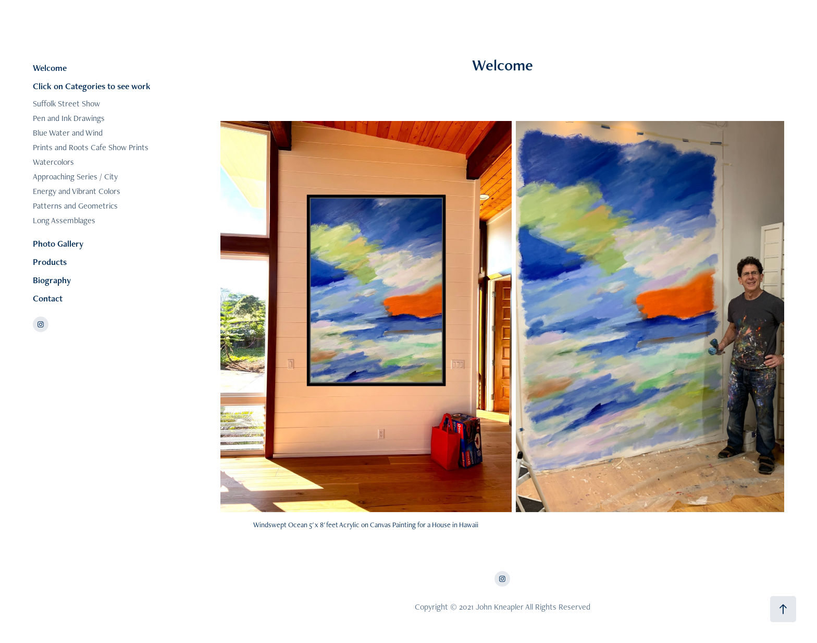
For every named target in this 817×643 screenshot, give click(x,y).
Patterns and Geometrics (75, 205)
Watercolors (53, 161)
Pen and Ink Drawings (69, 118)
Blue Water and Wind (68, 132)
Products (50, 262)
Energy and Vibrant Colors (76, 191)
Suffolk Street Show (66, 103)
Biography (52, 280)
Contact (48, 298)
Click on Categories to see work (92, 86)
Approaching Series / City (75, 176)
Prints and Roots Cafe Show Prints (90, 147)
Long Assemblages (64, 220)
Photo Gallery (58, 243)
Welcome (50, 68)
